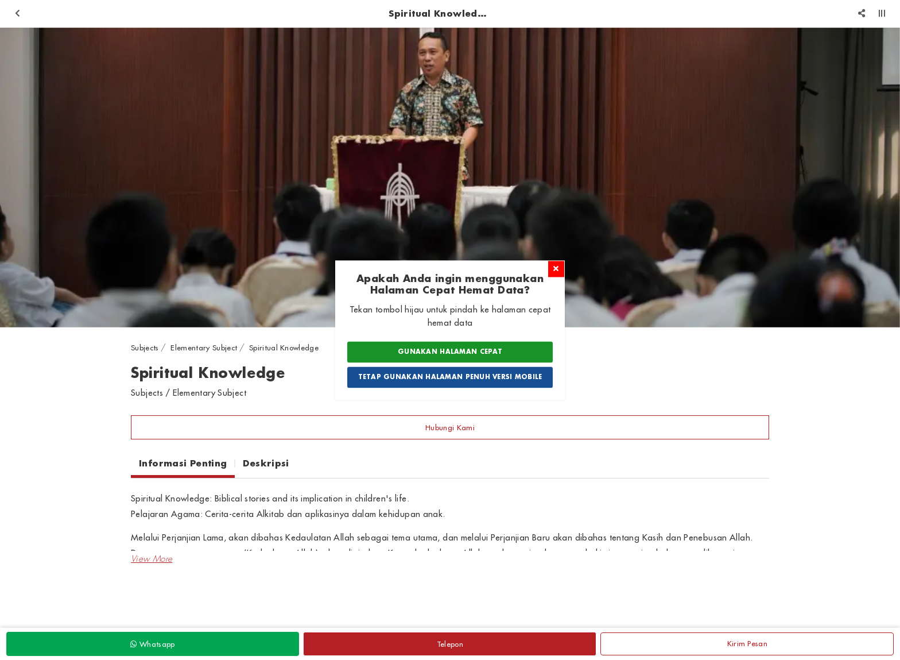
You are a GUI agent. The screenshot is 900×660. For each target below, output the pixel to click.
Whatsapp (152, 644)
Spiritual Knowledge (284, 347)
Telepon (450, 644)
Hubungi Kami (450, 427)
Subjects (145, 347)
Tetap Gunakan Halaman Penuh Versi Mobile (450, 377)
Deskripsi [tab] (266, 463)
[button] (151, 559)
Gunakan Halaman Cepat (450, 352)
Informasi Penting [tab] (183, 463)
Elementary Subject (203, 347)
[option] (450, 178)
